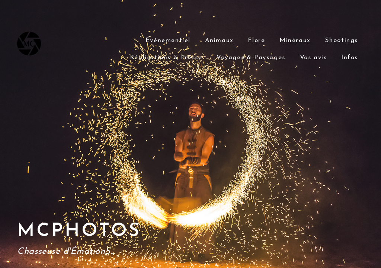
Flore (256, 40)
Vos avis (313, 57)
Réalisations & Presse (166, 57)
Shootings (341, 40)
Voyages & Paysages (251, 57)
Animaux (219, 40)
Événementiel (167, 40)
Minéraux (295, 40)
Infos (349, 57)
